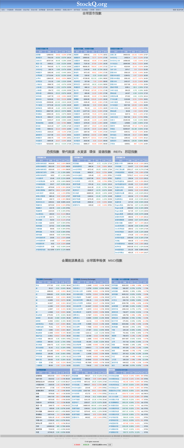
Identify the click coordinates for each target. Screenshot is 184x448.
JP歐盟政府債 (113, 423)
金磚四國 (115, 306)
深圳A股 (39, 93)
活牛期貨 (39, 351)
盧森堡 (76, 105)
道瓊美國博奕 (77, 166)
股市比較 (50, 10)
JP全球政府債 (113, 417)
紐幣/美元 (76, 318)
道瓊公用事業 (40, 196)
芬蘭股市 (77, 114)
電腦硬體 (39, 211)
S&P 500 (113, 66)
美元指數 (39, 220)
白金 (37, 291)
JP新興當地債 (40, 249)
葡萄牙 (76, 96)
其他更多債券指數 (121, 370)
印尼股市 (39, 141)
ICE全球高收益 (114, 382)
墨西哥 (112, 126)
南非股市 (77, 138)
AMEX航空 (39, 193)
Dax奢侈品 (39, 214)
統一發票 (59, 436)
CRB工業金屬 (119, 169)
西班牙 (76, 93)
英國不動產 (76, 196)
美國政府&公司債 (115, 391)
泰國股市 (39, 138)
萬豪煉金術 (75, 438)
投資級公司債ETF (104, 438)
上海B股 (39, 90)
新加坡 (38, 126)
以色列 (76, 132)
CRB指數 (118, 166)
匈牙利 (76, 78)
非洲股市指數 (89, 49)
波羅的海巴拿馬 (41, 172)
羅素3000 (113, 72)
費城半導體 (114, 87)
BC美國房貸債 (114, 405)
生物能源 (118, 235)
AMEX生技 (114, 117)
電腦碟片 (39, 208)
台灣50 (38, 78)
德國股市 (77, 57)
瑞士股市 (77, 111)
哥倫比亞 (113, 138)
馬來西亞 (39, 132)
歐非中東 (115, 321)
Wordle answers (105, 436)
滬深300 (39, 99)
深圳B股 (39, 96)
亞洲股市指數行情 (42, 49)
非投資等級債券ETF (116, 438)
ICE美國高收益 (114, 379)
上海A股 (39, 87)
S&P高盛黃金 (119, 181)
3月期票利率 (40, 246)
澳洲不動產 (76, 184)
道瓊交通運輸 (40, 190)
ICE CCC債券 (113, 396)
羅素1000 (113, 81)
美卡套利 (68, 438)
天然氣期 (39, 330)
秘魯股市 (113, 141)
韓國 (113, 345)
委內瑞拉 (113, 135)
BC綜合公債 (113, 393)
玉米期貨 (39, 339)
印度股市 (39, 144)
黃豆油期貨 (40, 347)
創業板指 (39, 108)
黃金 (37, 285)
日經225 (39, 61)
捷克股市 (77, 69)
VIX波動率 (39, 178)
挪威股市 (77, 120)
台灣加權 (39, 75)
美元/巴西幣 (77, 356)
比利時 (76, 102)
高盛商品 (118, 178)
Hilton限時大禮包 (92, 438)
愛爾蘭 (76, 99)
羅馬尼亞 (77, 84)
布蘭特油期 (40, 327)
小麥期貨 (39, 342)
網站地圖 (117, 436)
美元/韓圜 (76, 333)
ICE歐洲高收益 (114, 385)
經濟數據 (42, 10)
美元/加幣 (76, 353)
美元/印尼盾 (77, 347)
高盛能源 (118, 196)
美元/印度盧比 (78, 351)
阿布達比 (77, 144)
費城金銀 (113, 93)
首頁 (3, 10)
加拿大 (112, 120)
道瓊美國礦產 (119, 220)
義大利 (76, 90)
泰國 (113, 351)
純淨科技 (118, 246)
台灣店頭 (39, 81)
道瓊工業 (113, 55)
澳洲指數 (115, 327)
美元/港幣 (76, 327)
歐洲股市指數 (78, 49)
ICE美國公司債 (114, 399)
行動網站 (80, 436)
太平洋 (114, 297)
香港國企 (39, 114)
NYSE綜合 (114, 63)
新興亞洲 (115, 312)
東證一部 (39, 63)
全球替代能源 (119, 238)
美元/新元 (76, 339)
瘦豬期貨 (39, 353)
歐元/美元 (76, 285)
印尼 (113, 356)
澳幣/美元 (76, 315)
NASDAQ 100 (115, 61)
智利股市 (113, 132)
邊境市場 (115, 362)
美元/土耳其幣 (78, 303)
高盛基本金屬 (119, 193)
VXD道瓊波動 (40, 181)
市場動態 (10, 10)
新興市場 (115, 309)
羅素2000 (113, 84)
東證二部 (39, 66)
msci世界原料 (119, 226)
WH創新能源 (119, 249)
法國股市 (77, 61)
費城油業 (113, 111)
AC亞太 (114, 300)
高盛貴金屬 (119, 190)
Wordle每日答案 (91, 436)
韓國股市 (39, 72)
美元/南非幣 (77, 306)
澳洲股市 (39, 57)
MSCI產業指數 (124, 279)
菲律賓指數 (115, 347)
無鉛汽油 (39, 336)
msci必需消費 (40, 217)
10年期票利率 (40, 241)
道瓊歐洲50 (40, 187)
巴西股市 (113, 123)
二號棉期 (39, 365)
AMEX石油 (114, 108)
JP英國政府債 (113, 426)
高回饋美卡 (83, 438)
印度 (113, 333)
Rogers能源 (119, 211)
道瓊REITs (76, 205)
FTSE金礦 (113, 99)
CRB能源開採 (119, 172)
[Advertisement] (92, 31)
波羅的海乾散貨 (41, 163)
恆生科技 (39, 120)
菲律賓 (38, 129)
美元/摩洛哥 (77, 312)
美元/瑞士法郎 (78, 291)
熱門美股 (77, 10)
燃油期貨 (39, 333)
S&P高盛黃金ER (120, 184)
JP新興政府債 (113, 420)
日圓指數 (39, 229)
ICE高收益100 (114, 388)
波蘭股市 (77, 66)
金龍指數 (115, 291)
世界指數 (115, 285)
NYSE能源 (114, 105)
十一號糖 (39, 362)
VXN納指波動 (40, 184)
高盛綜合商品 (119, 187)
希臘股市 (77, 87)
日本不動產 (76, 187)
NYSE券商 (76, 181)
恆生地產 (76, 193)
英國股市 (77, 63)
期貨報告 (58, 10)
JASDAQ (39, 69)
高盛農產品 (119, 199)
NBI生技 (113, 114)
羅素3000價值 (115, 78)
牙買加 (112, 144)
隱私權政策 (127, 436)
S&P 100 (113, 69)
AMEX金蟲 (114, 90)
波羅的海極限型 (41, 166)
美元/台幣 (76, 330)
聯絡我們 (137, 436)
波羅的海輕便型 (41, 169)
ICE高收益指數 (114, 376)
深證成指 (39, 102)
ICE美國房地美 (114, 411)
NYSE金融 (76, 172)
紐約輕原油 (40, 324)
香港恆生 (39, 111)
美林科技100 (40, 202)
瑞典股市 (77, 117)
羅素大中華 (119, 163)
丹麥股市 (77, 123)
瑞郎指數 (39, 235)
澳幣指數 (39, 232)
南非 (113, 365)
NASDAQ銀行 (77, 175)
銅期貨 (38, 321)
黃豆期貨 (39, 345)
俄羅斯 (76, 55)
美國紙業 (39, 199)
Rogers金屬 (119, 208)
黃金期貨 (39, 315)
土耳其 (76, 129)
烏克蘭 (76, 75)
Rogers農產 (119, 214)
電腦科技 (39, 205)
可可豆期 (39, 356)
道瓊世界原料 (119, 217)
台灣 (113, 342)
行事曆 (92, 10)
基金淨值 (26, 10)
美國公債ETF (67, 10)
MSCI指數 (115, 279)
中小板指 (39, 105)
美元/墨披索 (77, 359)
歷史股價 (18, 10)
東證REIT (76, 190)
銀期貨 (38, 318)
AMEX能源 (114, 102)
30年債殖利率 (40, 238)
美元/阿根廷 (77, 362)
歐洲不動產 (76, 202)
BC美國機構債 (114, 402)
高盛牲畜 (118, 202)
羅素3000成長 (115, 75)
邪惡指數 (76, 163)
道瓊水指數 (119, 223)
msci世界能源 (119, 229)
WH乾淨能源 (119, 232)
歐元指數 (39, 223)
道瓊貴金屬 (114, 96)
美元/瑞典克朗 (78, 294)
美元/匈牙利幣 (78, 300)
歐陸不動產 (76, 199)
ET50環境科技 (120, 244)
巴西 (113, 339)
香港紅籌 (39, 117)
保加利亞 (77, 81)
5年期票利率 (40, 244)
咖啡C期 (39, 359)
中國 (113, 330)
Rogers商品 (119, 205)
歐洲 (113, 303)
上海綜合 (39, 84)
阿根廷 (112, 129)
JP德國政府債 (113, 432)
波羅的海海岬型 (41, 175)
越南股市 (39, 135)
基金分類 (34, 10)
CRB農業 (118, 175)
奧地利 (76, 72)
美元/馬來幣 (77, 345)
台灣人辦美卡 (49, 436)
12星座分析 (69, 436)
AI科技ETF (126, 438)
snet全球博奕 (77, 169)
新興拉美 (115, 318)
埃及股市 (77, 135)
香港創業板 (40, 123)
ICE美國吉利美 (114, 414)
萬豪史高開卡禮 (59, 438)
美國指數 (115, 324)
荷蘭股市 (77, 108)
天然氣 (117, 241)
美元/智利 (76, 365)
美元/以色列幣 (78, 309)
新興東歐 (115, 315)
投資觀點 (85, 10)
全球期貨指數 (41, 370)
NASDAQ (113, 57)
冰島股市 (77, 126)
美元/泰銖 (76, 336)
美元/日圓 (76, 321)
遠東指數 (115, 294)
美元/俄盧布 (77, 297)
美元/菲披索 (77, 342)
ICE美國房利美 (114, 408)
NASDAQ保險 (77, 178)
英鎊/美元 (76, 288)
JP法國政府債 (113, 429)
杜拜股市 (77, 141)
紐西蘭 (38, 55)
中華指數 (115, 288)
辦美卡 (98, 10)
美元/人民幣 (77, 324)
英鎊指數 (39, 226)
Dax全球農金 (119, 252)
